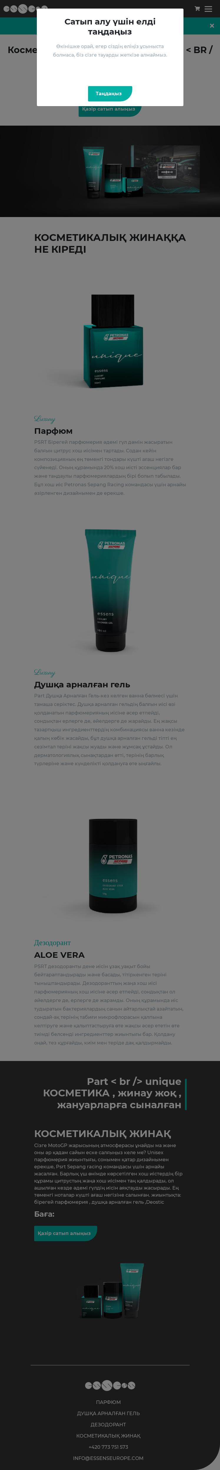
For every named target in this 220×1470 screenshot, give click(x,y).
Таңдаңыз (109, 93)
